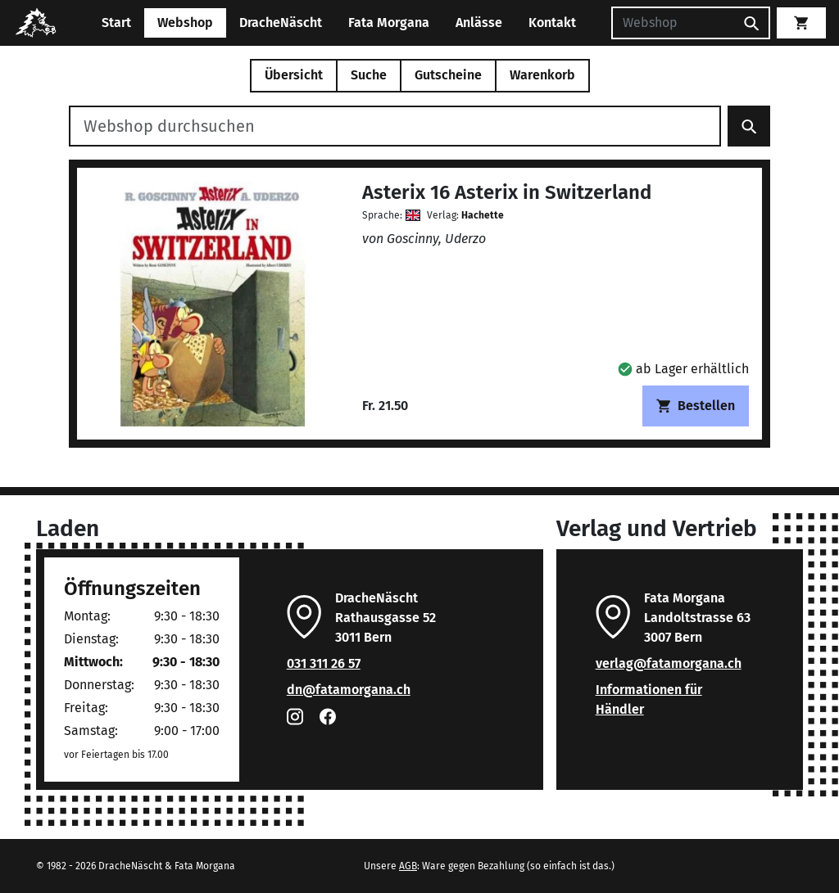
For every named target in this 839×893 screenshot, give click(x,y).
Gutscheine (448, 75)
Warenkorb (542, 75)
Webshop (185, 22)
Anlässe (479, 22)
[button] (683, 369)
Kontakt (552, 22)
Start (116, 22)
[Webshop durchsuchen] (395, 126)
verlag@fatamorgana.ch (668, 663)
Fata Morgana (388, 22)
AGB (408, 866)
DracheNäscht (280, 22)
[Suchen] (672, 23)
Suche (369, 75)
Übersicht (294, 75)
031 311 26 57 (324, 663)
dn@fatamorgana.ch (348, 689)
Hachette (482, 215)
